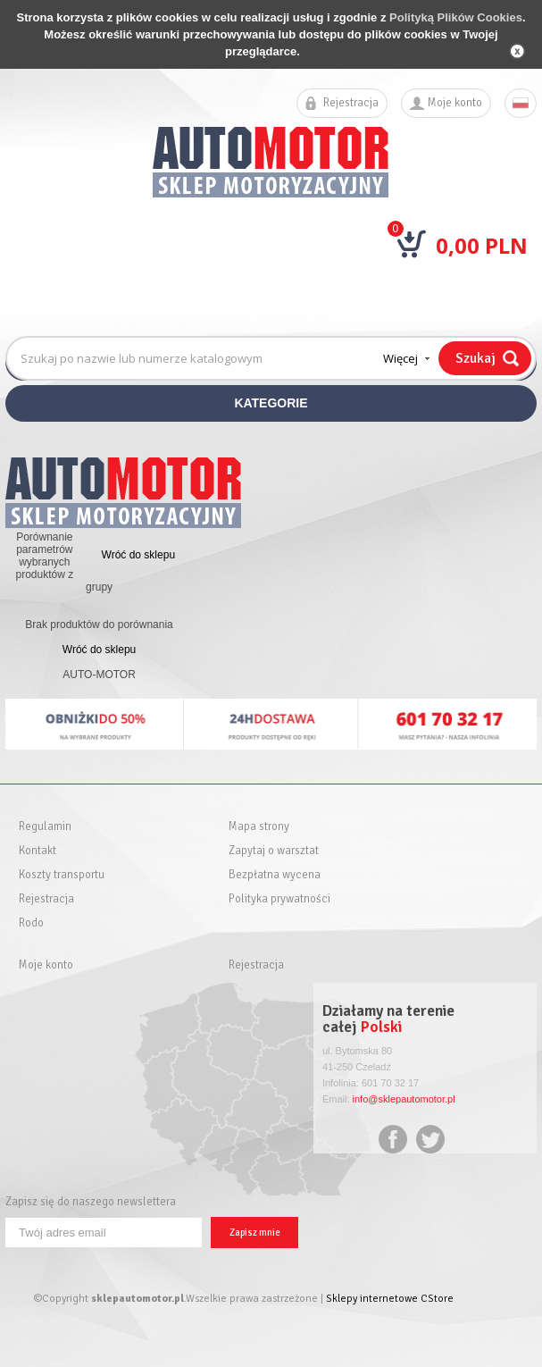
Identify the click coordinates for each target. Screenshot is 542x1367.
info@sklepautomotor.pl (404, 1099)
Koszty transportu (61, 875)
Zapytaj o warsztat (274, 851)
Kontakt (37, 851)
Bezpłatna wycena (275, 875)
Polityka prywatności (279, 899)
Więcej (400, 358)
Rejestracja (351, 103)
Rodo (31, 923)
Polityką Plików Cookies (455, 17)
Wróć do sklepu (138, 555)
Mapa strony (259, 827)
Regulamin (45, 827)
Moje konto (455, 103)
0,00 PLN (482, 245)
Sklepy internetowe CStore (390, 1298)
